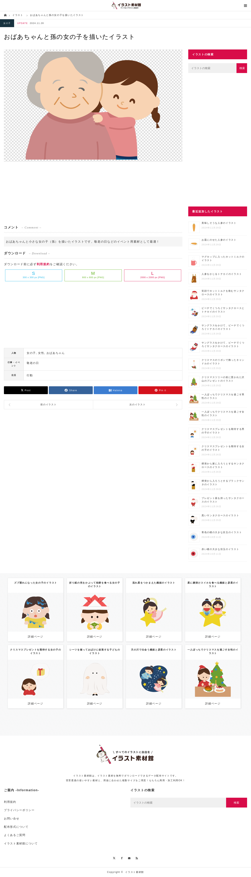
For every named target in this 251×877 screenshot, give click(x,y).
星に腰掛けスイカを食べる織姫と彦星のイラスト (212, 584)
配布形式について (16, 826)
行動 (30, 375)
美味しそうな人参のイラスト (219, 223)
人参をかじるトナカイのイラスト (222, 274)
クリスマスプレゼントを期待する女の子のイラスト (35, 651)
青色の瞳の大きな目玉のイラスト (222, 532)
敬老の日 (33, 363)
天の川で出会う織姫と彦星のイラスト (154, 649)
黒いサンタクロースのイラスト (220, 515)
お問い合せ (11, 818)
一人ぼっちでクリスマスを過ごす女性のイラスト (212, 651)
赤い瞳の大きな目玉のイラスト (220, 549)
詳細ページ (35, 636)
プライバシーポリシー (19, 810)
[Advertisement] (93, 193)
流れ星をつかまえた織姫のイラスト (153, 582)
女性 (41, 352)
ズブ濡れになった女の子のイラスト (35, 582)
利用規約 (43, 264)
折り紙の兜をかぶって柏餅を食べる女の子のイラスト (94, 584)
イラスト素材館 (134, 872)
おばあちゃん (55, 352)
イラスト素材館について (21, 843)
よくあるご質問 (14, 835)
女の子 (7, 23)
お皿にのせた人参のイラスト (219, 239)
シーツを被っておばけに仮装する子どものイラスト (94, 651)
